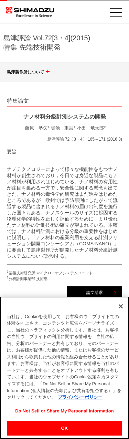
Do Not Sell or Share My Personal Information (64, 413)
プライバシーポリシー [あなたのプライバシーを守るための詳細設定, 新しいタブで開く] (80, 399)
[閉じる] (120, 308)
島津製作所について (29, 72)
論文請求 (94, 292)
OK (64, 430)
